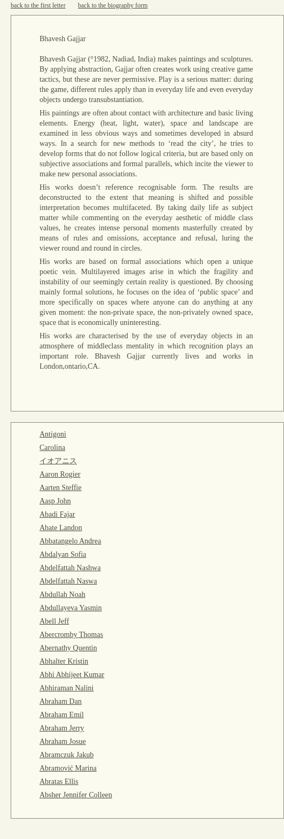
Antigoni (53, 434)
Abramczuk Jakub (66, 755)
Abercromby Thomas (71, 635)
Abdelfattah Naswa (68, 581)
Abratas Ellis (59, 782)
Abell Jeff (54, 621)
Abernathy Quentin (68, 648)
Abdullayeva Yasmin (71, 608)
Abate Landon (61, 528)
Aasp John (55, 501)
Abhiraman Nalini (66, 688)
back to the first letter (38, 5)
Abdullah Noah (62, 595)
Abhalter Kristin (64, 661)
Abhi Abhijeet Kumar (72, 675)
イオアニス (58, 461)
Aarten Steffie (61, 488)
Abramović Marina (68, 768)
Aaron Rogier (60, 474)
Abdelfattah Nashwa (70, 568)
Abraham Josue (63, 741)
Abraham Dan (61, 701)
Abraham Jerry (62, 728)
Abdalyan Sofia (63, 554)
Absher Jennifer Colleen (76, 795)
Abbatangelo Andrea (70, 541)
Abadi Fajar (57, 514)
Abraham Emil (62, 715)
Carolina (52, 448)
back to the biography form (113, 5)
